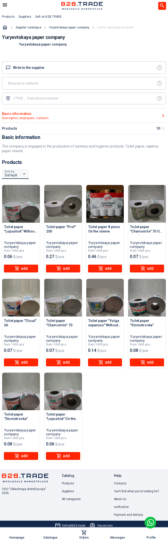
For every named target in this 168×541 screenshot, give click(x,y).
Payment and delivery (128, 514)
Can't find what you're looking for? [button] (136, 491)
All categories (71, 499)
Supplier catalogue (28, 27)
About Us (120, 499)
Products (68, 483)
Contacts (120, 483)
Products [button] (8, 16)
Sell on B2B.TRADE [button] (48, 16)
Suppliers (68, 491)
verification (121, 507)
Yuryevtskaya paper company (69, 27)
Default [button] (11, 175)
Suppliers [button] (25, 16)
